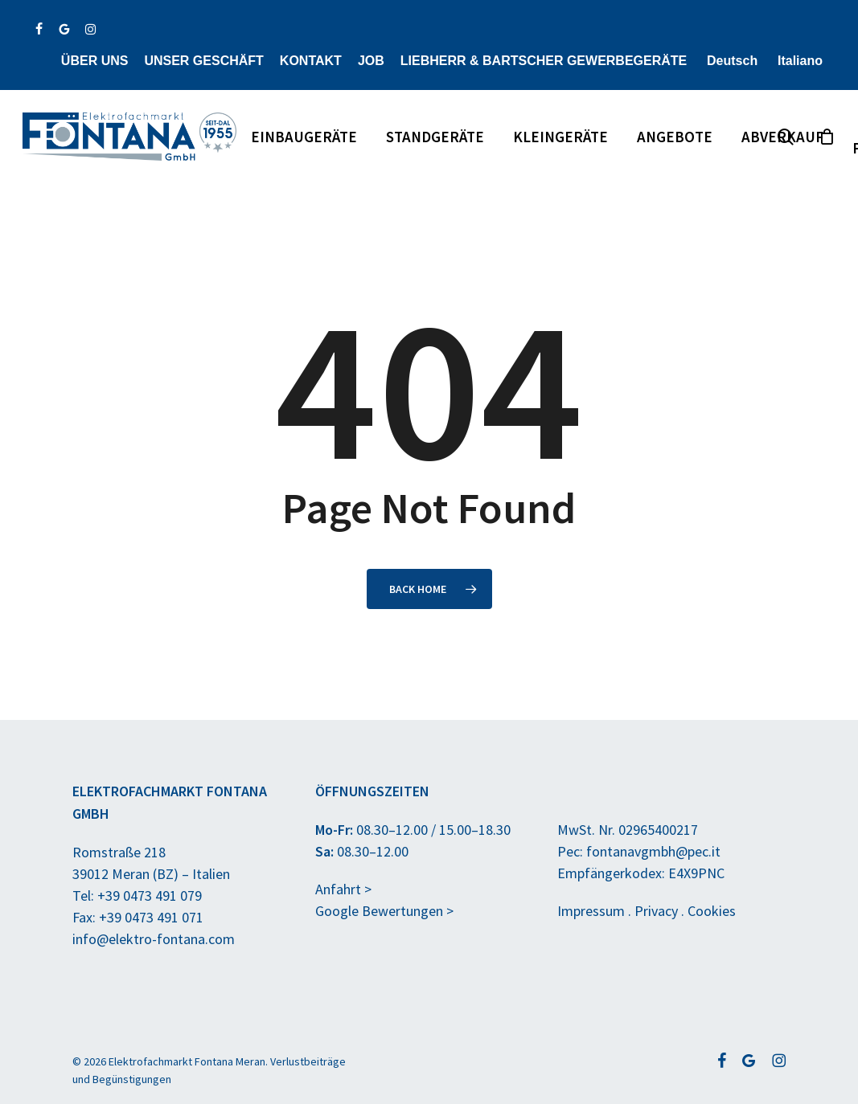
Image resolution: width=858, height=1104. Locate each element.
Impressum (591, 911)
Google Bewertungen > (384, 911)
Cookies (712, 911)
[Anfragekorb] (826, 136)
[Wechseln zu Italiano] (798, 61)
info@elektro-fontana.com (153, 939)
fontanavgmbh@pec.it (653, 851)
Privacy (656, 911)
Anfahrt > (343, 889)
